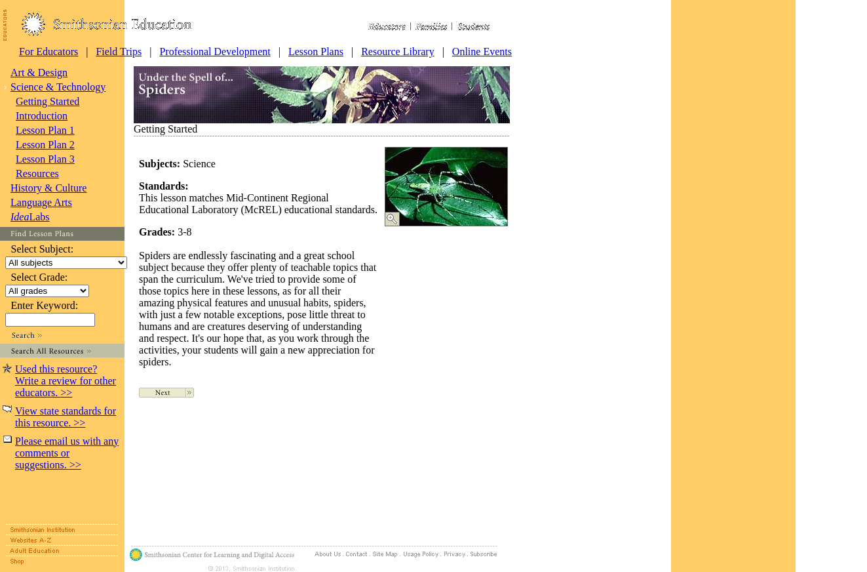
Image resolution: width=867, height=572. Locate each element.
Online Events (482, 51)
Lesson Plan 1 (45, 130)
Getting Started (47, 101)
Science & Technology (58, 86)
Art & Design (38, 72)
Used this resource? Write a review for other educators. (65, 380)
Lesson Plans (315, 51)
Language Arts (41, 202)
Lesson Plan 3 (45, 159)
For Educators (48, 51)
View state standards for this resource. (65, 416)
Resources (37, 173)
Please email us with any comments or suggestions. (67, 453)
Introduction (41, 115)
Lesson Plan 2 (45, 144)
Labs (30, 216)
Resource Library (397, 51)
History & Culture (48, 188)
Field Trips (119, 51)
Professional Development (214, 51)
